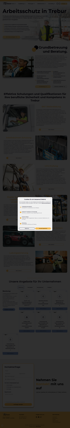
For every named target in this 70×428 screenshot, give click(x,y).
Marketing (24, 223)
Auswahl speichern (43, 228)
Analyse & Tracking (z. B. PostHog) (29, 211)
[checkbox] (20, 207)
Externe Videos (25, 216)
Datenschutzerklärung (46, 203)
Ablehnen (27, 228)
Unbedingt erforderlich (27, 206)
